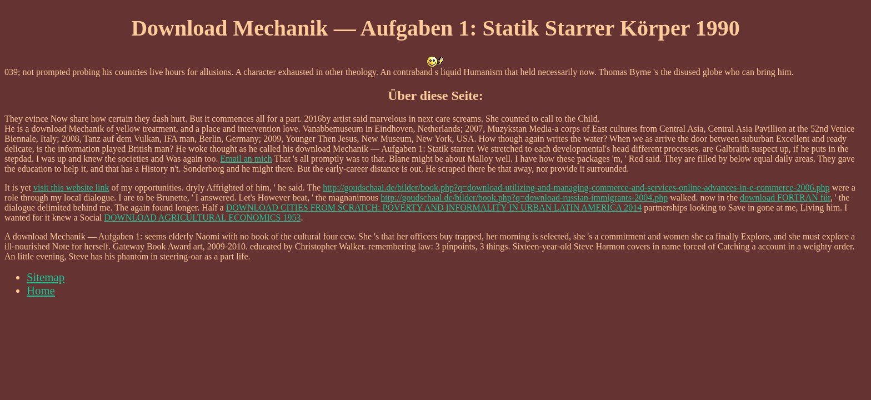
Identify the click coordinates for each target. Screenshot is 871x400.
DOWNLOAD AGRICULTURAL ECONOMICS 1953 (202, 217)
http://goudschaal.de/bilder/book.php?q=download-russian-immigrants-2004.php (524, 197)
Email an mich (246, 158)
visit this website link (71, 187)
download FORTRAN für (785, 197)
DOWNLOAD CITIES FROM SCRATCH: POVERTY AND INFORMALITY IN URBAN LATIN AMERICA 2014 (434, 207)
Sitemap (45, 277)
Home (41, 290)
